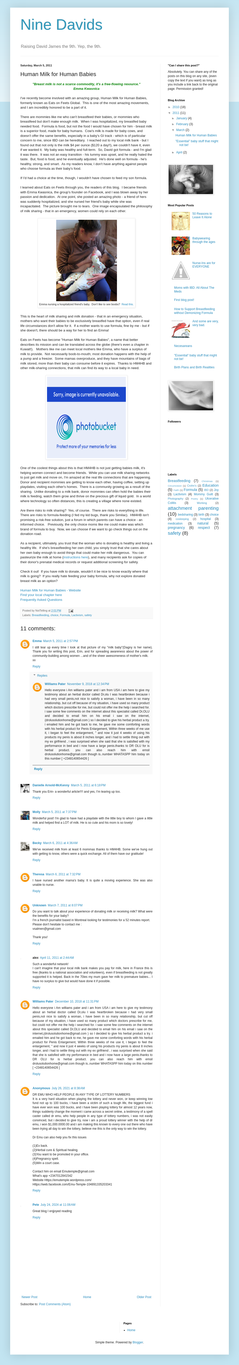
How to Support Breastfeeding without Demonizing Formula (194, 310)
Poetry (194, 498)
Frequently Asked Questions (41, 600)
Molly (36, 812)
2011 (176, 113)
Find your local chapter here (41, 595)
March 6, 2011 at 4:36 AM (60, 843)
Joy (216, 490)
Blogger (137, 1342)
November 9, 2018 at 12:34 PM (88, 684)
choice (54, 615)
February (182, 124)
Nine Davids (61, 24)
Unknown (39, 905)
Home (87, 1297)
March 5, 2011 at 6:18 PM (88, 785)
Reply (36, 666)
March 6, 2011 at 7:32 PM (63, 874)
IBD (206, 489)
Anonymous (41, 1088)
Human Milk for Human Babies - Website (50, 590)
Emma (37, 641)
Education (210, 485)
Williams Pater (55, 684)
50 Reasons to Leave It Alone (202, 215)
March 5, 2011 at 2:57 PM (60, 641)
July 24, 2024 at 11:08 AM (57, 1205)
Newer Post (29, 1297)
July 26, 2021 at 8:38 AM (68, 1088)
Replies (42, 675)
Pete (36, 1205)
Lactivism (77, 615)
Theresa (38, 874)
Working (202, 502)
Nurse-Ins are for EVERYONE (203, 264)
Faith (176, 490)
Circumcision (175, 485)
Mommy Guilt (203, 494)
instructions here (75, 557)
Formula (65, 615)
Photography (175, 498)
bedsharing (185, 514)
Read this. (128, 304)
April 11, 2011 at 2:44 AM (57, 958)
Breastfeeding (40, 615)
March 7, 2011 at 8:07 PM (65, 905)
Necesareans (183, 346)
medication (175, 523)
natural (202, 523)
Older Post (144, 1297)
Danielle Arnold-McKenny (51, 785)
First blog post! (184, 300)
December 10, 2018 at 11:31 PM (77, 1001)
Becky (37, 843)
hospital (205, 519)
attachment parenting (193, 508)
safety (88, 615)
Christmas (207, 481)
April (179, 152)
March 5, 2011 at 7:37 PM (59, 812)
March (181, 130)
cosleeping (182, 518)
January (182, 118)
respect (204, 528)
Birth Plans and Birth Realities (194, 367)
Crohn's (192, 485)
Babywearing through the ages (203, 240)
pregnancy (176, 528)
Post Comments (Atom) (55, 1304)
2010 (176, 107)
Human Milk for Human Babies (196, 135)
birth (201, 514)
